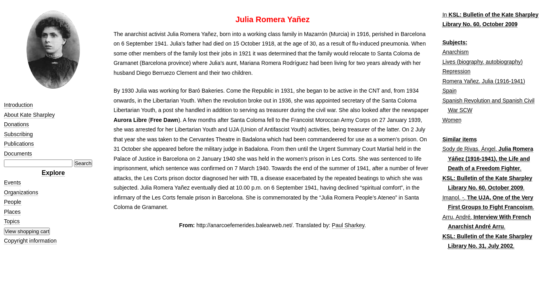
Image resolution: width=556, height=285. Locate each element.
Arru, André (456, 217)
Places (12, 212)
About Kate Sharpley (29, 115)
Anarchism (455, 52)
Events (12, 182)
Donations (16, 124)
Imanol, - (453, 197)
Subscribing (18, 134)
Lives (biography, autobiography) (482, 62)
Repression (456, 71)
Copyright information (30, 241)
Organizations (21, 192)
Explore (53, 172)
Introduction (18, 105)
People (12, 202)
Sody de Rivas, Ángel (468, 149)
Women (451, 120)
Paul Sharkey (348, 225)
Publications (19, 144)
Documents (18, 153)
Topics (12, 221)
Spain (449, 90)
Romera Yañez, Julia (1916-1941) (483, 81)
